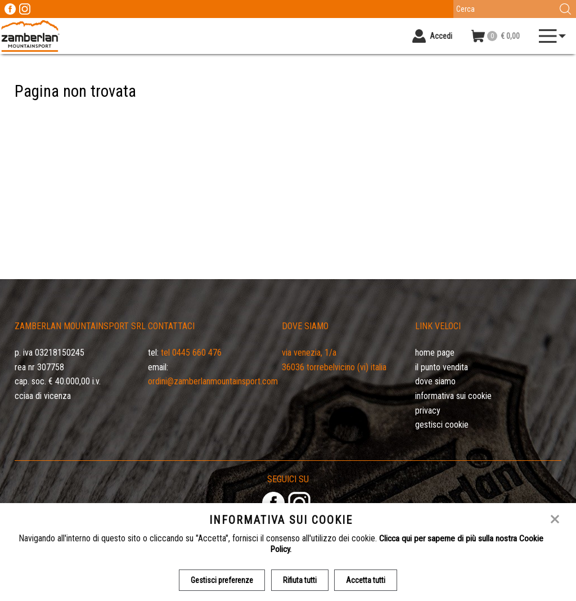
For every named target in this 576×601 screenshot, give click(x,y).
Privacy (427, 410)
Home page (434, 352)
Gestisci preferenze (221, 580)
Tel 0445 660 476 (191, 352)
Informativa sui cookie (453, 396)
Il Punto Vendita (441, 367)
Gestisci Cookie (442, 424)
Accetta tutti (366, 580)
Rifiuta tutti (300, 580)
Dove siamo (435, 381)
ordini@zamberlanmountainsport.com (213, 381)
